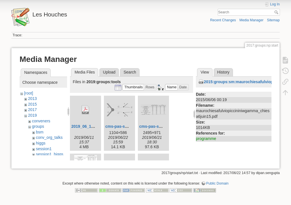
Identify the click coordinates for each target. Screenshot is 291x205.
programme (206, 138)
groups (38, 126)
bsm (39, 132)
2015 (32, 104)
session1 (44, 149)
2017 (32, 109)
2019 (32, 115)
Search (277, 12)
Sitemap (273, 20)
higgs (40, 143)
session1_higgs (49, 154)
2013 (32, 98)
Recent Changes (223, 20)
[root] (28, 93)
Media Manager (251, 20)
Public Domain (217, 186)
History (223, 72)
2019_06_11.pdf (86, 126)
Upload (109, 72)
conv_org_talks (49, 137)
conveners (41, 121)
